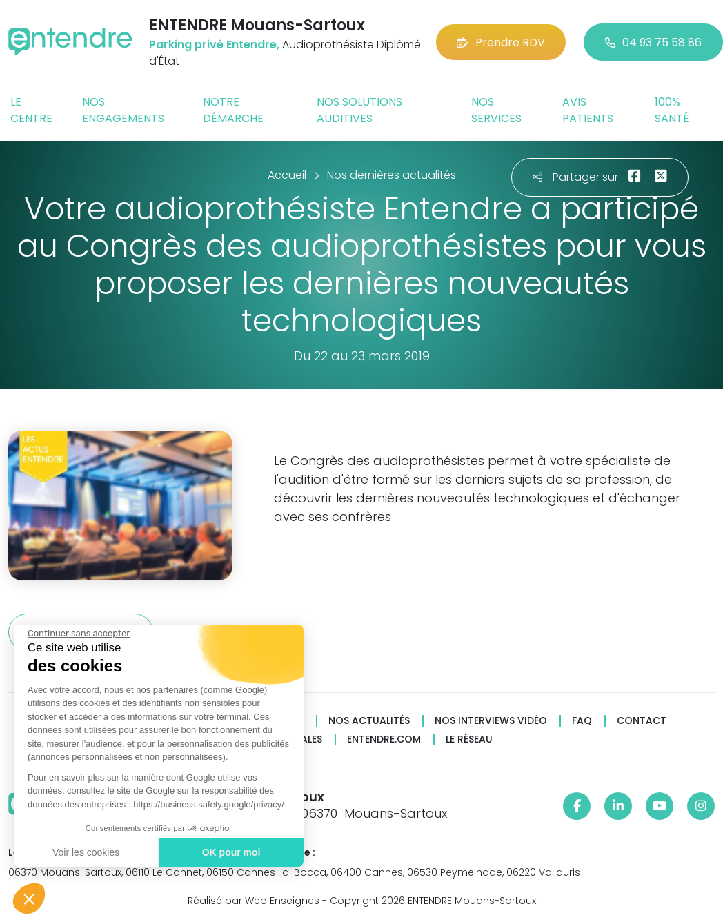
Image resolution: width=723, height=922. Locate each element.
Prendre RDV (501, 42)
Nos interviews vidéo (491, 721)
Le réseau (469, 739)
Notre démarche (233, 110)
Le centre (31, 110)
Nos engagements (123, 110)
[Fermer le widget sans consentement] (78, 633)
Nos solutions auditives (359, 110)
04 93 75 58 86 (653, 42)
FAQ (582, 721)
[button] (29, 898)
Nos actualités (369, 721)
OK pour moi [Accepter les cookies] (230, 852)
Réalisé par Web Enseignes (253, 901)
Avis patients (587, 110)
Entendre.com (384, 739)
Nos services (496, 110)
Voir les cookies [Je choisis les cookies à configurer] (85, 852)
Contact (641, 721)
